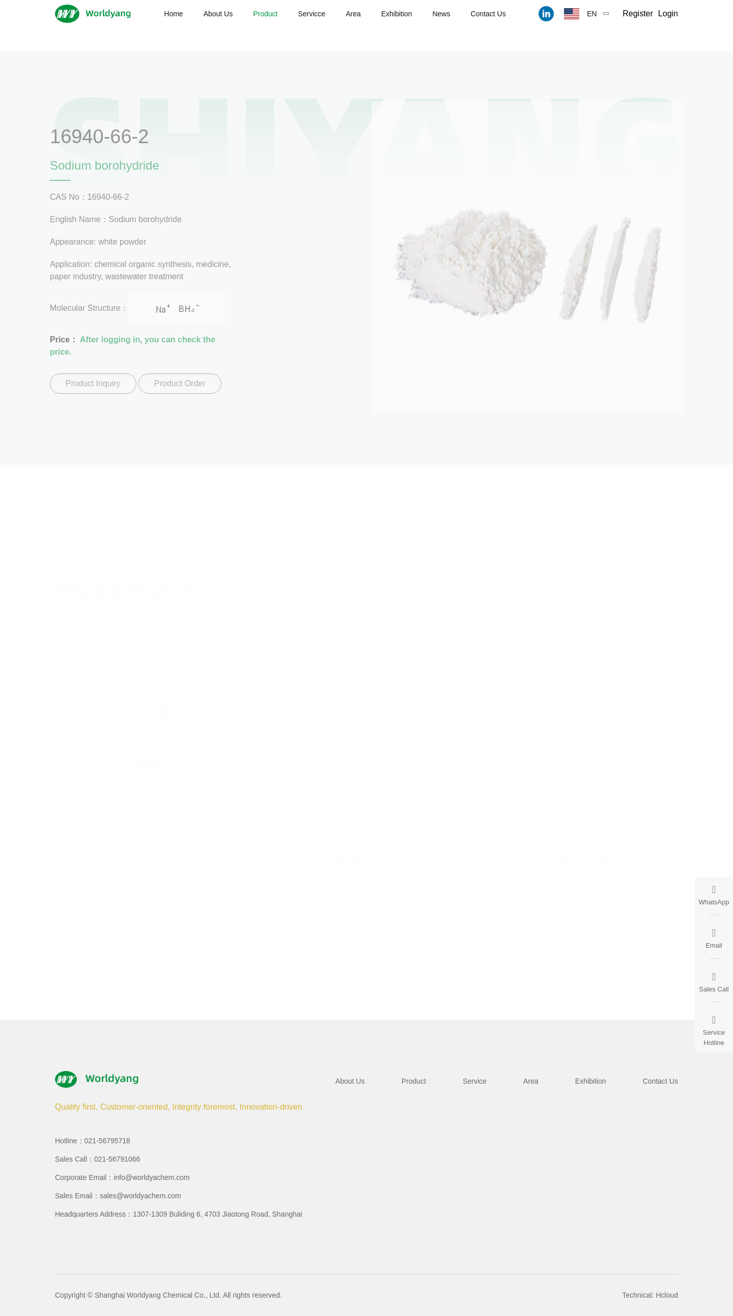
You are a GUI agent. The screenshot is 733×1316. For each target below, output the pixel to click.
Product (265, 14)
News (441, 14)
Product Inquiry (88, 383)
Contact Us (487, 14)
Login (668, 13)
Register (638, 13)
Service (475, 1081)
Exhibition (396, 14)
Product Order (175, 383)
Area (353, 14)
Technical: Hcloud (650, 1295)
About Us (218, 14)
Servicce (311, 14)
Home (173, 14)
